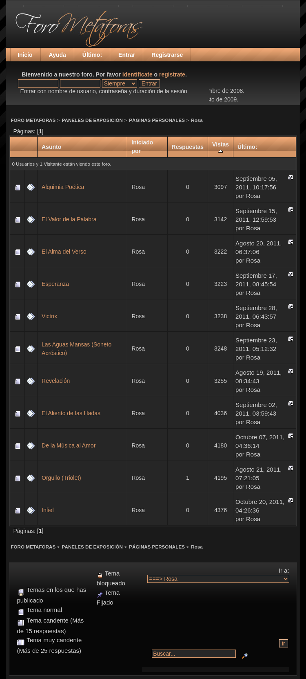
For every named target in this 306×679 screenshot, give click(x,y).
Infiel (48, 510)
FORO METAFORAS (33, 120)
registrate (172, 74)
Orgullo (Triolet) (61, 477)
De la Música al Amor (68, 445)
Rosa (197, 120)
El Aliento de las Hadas (71, 413)
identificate (137, 74)
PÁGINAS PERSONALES (157, 120)
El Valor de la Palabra (69, 219)
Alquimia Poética (63, 187)
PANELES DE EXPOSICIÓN (92, 120)
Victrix (49, 316)
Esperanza (55, 284)
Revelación (56, 381)
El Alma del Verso (64, 251)
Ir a (283, 570)
